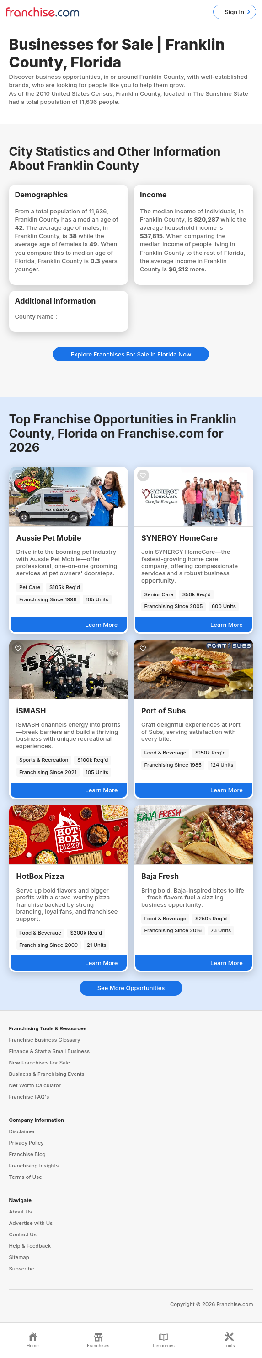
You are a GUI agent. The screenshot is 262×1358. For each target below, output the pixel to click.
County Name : (36, 316)
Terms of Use (25, 1177)
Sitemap (19, 1257)
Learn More (101, 624)
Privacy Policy (26, 1143)
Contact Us (23, 1234)
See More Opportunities (131, 987)
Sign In (234, 11)
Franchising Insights (34, 1165)
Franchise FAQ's (29, 1097)
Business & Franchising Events (47, 1074)
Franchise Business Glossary (44, 1040)
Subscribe (21, 1268)
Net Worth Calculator (35, 1085)
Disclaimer (22, 1131)
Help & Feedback (30, 1246)
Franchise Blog (27, 1154)
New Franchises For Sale (39, 1062)
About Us (20, 1211)
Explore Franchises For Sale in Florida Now (131, 354)
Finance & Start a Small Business (49, 1051)
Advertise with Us (31, 1223)
